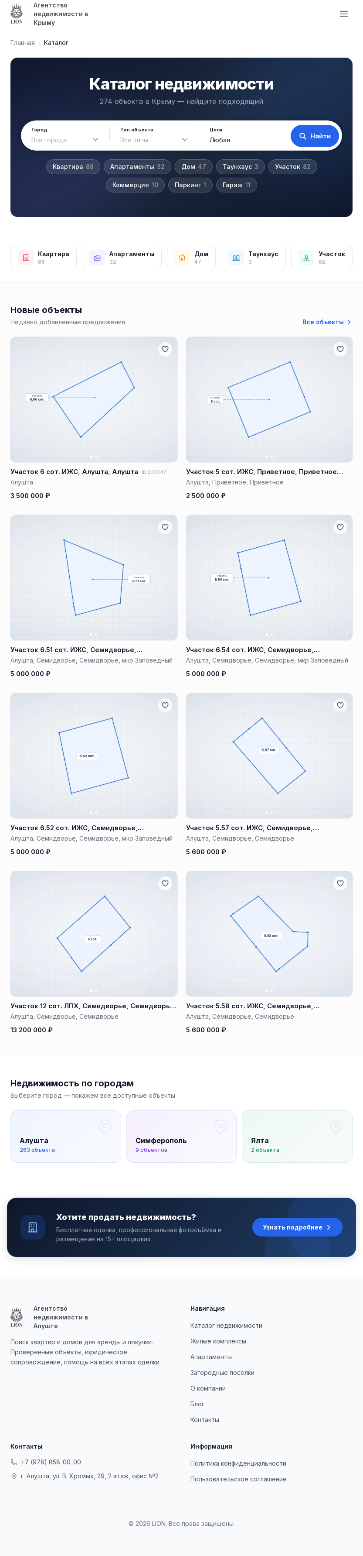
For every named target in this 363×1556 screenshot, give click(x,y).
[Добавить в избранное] (165, 349)
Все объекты (327, 322)
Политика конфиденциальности (238, 1463)
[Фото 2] (96, 456)
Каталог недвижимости (226, 1325)
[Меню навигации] (344, 14)
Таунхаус (240, 166)
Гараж (237, 185)
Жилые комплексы (218, 1341)
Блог (197, 1404)
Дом (193, 166)
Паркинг (190, 185)
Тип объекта (135, 130)
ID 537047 (154, 472)
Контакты (204, 1419)
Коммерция (135, 185)
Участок (293, 166)
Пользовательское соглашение (238, 1479)
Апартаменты (137, 166)
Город (39, 130)
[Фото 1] (91, 456)
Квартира (73, 166)
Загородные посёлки (222, 1372)
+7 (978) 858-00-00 (45, 1462)
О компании (208, 1388)
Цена (213, 130)
